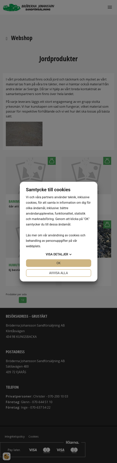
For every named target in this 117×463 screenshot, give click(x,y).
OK (58, 263)
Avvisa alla (58, 273)
